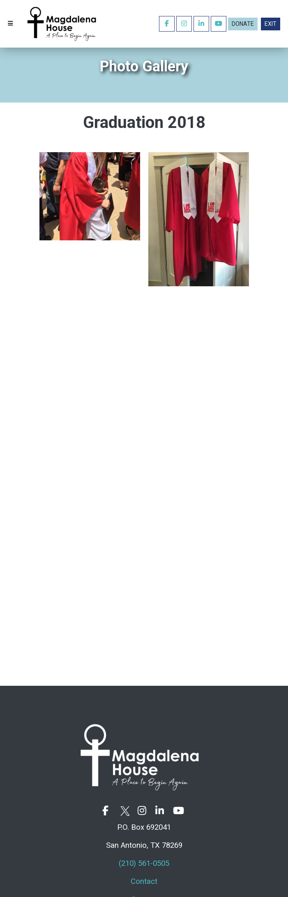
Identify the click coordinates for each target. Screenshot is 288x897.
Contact (144, 881)
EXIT (270, 24)
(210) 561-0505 (144, 863)
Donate (243, 24)
